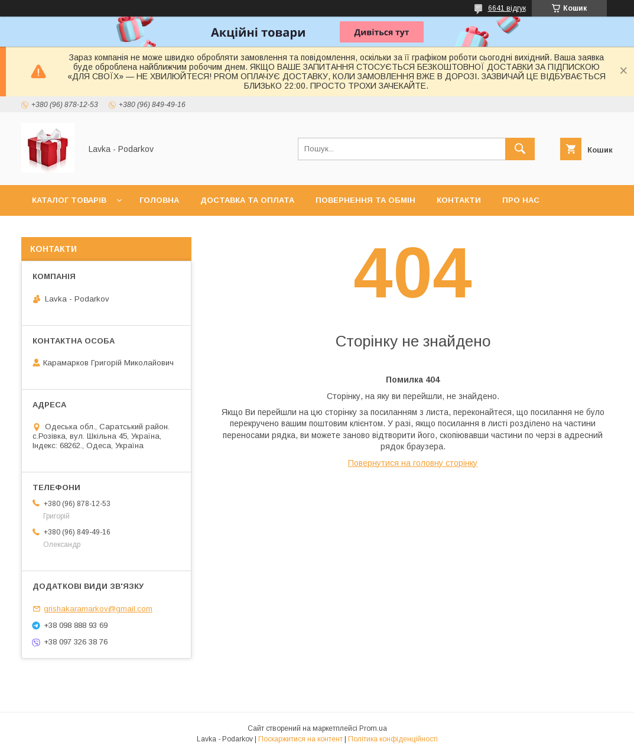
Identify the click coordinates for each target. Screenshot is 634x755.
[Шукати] (520, 149)
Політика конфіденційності (393, 739)
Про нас (520, 200)
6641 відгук (507, 8)
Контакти (459, 200)
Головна (159, 200)
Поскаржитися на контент (300, 739)
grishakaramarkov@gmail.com (98, 608)
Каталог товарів (69, 200)
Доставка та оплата (247, 200)
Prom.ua (373, 728)
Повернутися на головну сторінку (412, 463)
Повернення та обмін (365, 200)
